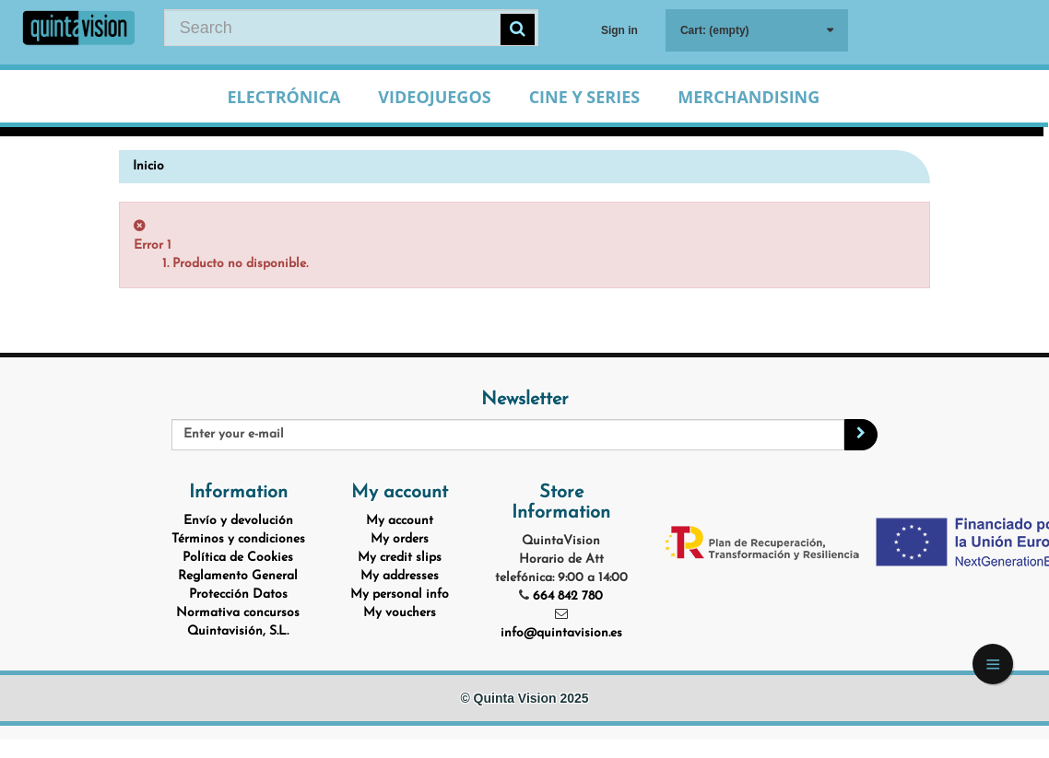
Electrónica (283, 97)
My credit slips (400, 558)
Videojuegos (434, 97)
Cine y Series (585, 97)
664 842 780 (568, 596)
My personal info (399, 594)
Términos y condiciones (238, 539)
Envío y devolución (238, 521)
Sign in (619, 30)
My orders (400, 539)
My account (399, 521)
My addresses (399, 576)
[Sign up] (861, 434)
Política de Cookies (238, 558)
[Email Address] (508, 434)
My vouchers (399, 613)
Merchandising (748, 97)
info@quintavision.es (561, 633)
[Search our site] (351, 27)
